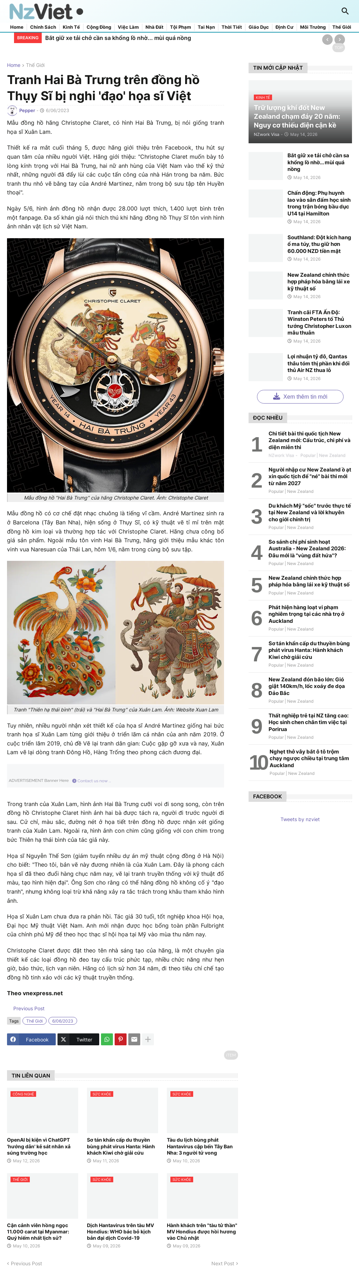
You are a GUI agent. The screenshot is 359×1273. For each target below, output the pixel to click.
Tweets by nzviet (300, 819)
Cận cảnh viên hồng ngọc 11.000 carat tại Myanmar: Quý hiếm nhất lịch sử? (38, 1231)
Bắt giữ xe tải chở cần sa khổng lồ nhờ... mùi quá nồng (118, 37)
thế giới (35, 65)
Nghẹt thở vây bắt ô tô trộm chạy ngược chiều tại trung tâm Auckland (309, 758)
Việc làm (128, 27)
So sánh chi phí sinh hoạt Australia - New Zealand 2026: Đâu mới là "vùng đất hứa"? (307, 548)
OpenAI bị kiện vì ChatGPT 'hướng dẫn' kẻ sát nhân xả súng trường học (38, 1146)
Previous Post (28, 1008)
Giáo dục (259, 27)
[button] (345, 11)
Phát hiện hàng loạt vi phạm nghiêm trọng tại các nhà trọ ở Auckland (306, 614)
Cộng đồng (99, 27)
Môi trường (313, 27)
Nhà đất (154, 27)
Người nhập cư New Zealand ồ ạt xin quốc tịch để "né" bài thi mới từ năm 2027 (310, 476)
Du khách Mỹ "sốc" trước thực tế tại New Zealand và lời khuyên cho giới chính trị (310, 512)
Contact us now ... (91, 780)
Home (16, 27)
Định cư (284, 27)
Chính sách (43, 27)
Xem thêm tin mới (300, 396)
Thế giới (341, 27)
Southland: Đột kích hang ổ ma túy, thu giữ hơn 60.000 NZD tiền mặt (319, 244)
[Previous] (327, 39)
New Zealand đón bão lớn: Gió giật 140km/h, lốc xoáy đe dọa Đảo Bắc (307, 686)
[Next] (339, 39)
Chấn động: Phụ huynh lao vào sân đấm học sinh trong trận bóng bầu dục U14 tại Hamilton (319, 203)
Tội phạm (180, 27)
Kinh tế (71, 27)
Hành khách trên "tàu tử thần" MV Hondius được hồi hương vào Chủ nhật (202, 1231)
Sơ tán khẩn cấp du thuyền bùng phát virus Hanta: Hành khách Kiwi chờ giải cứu (121, 1146)
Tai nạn (206, 27)
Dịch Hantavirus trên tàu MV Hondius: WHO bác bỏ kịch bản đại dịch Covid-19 (120, 1231)
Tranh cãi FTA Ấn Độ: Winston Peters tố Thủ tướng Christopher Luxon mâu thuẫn (319, 322)
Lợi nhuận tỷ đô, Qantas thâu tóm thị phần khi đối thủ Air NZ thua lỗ (318, 363)
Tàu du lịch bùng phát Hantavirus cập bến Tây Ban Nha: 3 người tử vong (200, 1146)
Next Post (222, 1263)
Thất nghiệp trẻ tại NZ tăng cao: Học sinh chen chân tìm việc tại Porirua (308, 722)
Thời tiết (232, 27)
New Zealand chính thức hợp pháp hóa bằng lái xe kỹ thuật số (318, 281)
